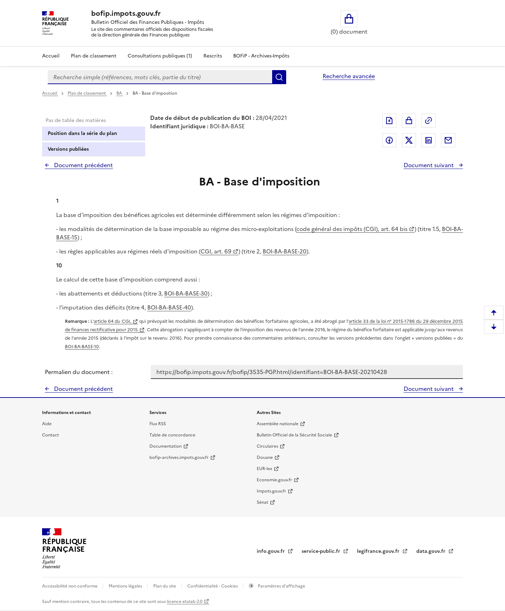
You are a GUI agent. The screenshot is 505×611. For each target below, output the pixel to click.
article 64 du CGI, (112, 321)
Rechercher (279, 77)
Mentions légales (126, 586)
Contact (50, 435)
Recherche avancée (349, 76)
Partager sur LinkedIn (429, 140)
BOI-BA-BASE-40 (169, 307)
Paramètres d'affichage (281, 586)
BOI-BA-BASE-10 (82, 346)
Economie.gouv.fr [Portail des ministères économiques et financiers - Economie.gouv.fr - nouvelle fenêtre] (274, 480)
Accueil (51, 56)
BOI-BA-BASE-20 (285, 251)
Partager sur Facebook (389, 140)
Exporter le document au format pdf (389, 121)
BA (119, 93)
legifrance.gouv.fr (379, 551)
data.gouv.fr (431, 551)
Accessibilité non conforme (70, 586)
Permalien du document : (79, 372)
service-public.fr (322, 551)
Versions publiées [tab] (68, 149)
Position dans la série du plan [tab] (82, 133)
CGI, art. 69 (216, 251)
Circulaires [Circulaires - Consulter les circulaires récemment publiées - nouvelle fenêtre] (267, 446)
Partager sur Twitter (409, 140)
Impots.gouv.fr (271, 491)
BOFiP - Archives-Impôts (261, 56)
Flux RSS (157, 424)
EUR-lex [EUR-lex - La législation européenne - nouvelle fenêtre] (264, 469)
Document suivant (429, 165)
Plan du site (165, 586)
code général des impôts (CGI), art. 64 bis (352, 229)
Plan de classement (87, 93)
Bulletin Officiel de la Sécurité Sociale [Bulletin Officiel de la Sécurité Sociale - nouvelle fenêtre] (294, 435)
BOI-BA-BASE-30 (186, 293)
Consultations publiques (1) (160, 56)
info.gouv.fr (271, 551)
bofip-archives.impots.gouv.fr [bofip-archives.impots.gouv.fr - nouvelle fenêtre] (179, 457)
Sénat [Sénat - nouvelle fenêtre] (262, 502)
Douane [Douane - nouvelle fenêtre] (265, 457)
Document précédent (83, 165)
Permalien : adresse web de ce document (429, 121)
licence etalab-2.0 (184, 601)
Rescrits (212, 56)
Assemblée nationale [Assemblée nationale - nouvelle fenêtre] (277, 424)
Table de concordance (172, 435)
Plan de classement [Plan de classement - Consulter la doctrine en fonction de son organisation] (93, 56)
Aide (47, 424)
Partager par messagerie (448, 140)
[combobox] (160, 77)
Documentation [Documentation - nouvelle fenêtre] (165, 446)
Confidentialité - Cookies (213, 586)
